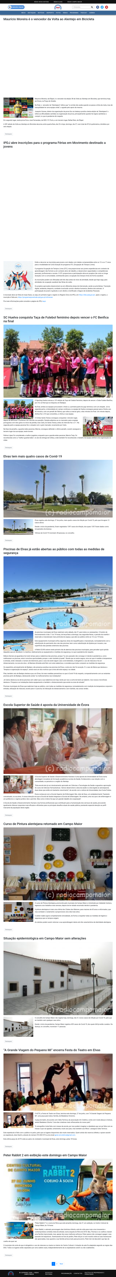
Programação (66, 1273)
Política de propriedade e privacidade (94, 1273)
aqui (44, 301)
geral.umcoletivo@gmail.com (65, 1135)
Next (61, 1264)
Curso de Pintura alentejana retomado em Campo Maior (42, 824)
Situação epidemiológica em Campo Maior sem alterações (44, 938)
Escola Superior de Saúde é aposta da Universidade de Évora (46, 705)
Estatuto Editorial (48, 1273)
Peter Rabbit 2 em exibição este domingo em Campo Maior (45, 1155)
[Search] (92, 7)
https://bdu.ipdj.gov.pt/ (87, 295)
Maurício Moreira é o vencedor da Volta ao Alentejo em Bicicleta (48, 19)
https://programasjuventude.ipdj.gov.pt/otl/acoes (35, 297)
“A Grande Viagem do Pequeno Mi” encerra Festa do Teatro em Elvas (51, 1050)
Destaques (8, 134)
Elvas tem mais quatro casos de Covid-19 (32, 456)
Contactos (78, 1273)
